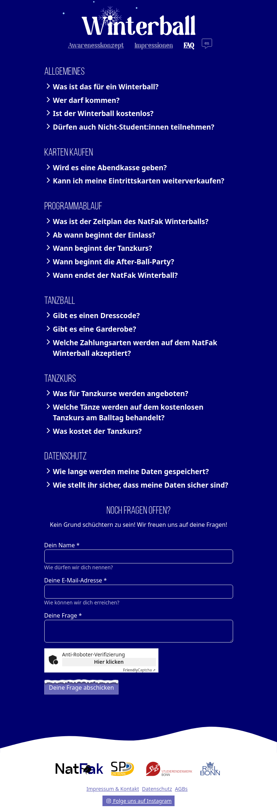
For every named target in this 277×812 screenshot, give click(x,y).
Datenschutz (157, 788)
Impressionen (154, 45)
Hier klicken (109, 661)
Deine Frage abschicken (81, 688)
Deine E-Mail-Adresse (75, 580)
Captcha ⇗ (139, 670)
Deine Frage (63, 615)
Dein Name (62, 545)
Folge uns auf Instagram (138, 800)
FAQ (189, 45)
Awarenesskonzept (96, 45)
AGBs (181, 788)
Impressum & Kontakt (112, 788)
